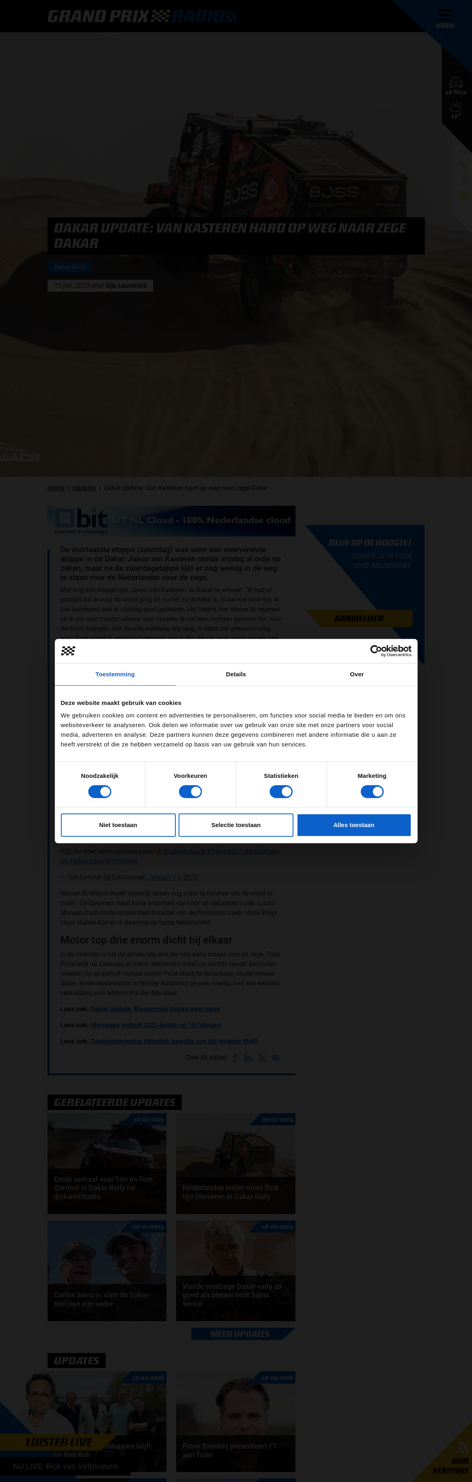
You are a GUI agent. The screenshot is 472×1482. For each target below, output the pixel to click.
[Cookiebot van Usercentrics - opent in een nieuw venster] (376, 651)
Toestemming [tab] (115, 674)
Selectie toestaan (236, 824)
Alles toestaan (353, 824)
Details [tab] (236, 674)
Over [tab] (357, 674)
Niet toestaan (118, 824)
